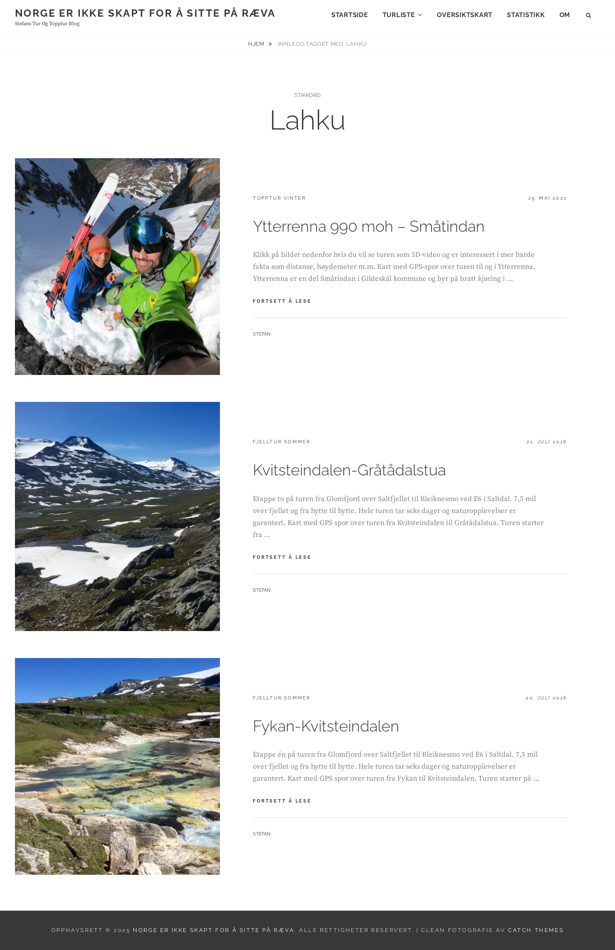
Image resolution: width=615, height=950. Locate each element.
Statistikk (526, 15)
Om (565, 15)
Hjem (257, 44)
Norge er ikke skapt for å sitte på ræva (145, 13)
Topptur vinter (279, 198)
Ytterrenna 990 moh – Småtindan (369, 226)
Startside (349, 15)
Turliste (399, 15)
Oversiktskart (464, 15)
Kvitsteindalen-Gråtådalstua (349, 470)
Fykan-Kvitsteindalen (326, 726)
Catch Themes (536, 930)
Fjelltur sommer (281, 442)
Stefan (261, 334)
